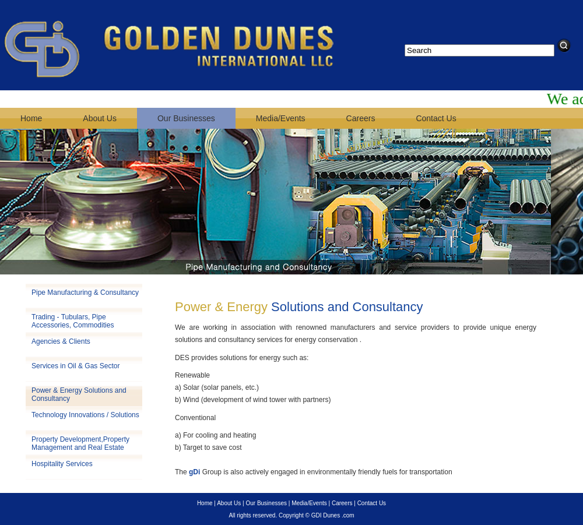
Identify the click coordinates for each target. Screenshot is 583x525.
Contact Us (436, 118)
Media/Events (280, 118)
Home (31, 118)
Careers (360, 118)
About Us (100, 118)
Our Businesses (186, 118)
